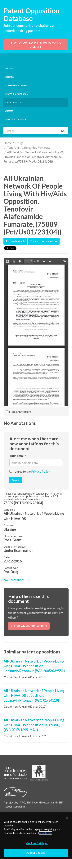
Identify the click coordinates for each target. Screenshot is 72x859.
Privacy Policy (40, 471)
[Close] (67, 818)
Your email (17, 455)
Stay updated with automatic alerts (36, 44)
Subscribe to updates (43, 241)
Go (63, 130)
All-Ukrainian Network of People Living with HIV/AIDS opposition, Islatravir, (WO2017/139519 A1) (34, 725)
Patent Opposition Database (31, 14)
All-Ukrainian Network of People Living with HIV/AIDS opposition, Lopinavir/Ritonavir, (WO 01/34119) (34, 695)
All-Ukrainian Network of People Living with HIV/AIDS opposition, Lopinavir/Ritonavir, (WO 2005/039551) (34, 666)
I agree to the (31, 471)
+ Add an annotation (29, 626)
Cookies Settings (36, 843)
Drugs (19, 143)
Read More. (45, 833)
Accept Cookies (36, 853)
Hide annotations (19, 411)
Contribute (14, 102)
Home (9, 68)
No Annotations (14, 580)
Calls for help (15, 119)
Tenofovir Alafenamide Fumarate (28, 147)
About (10, 110)
